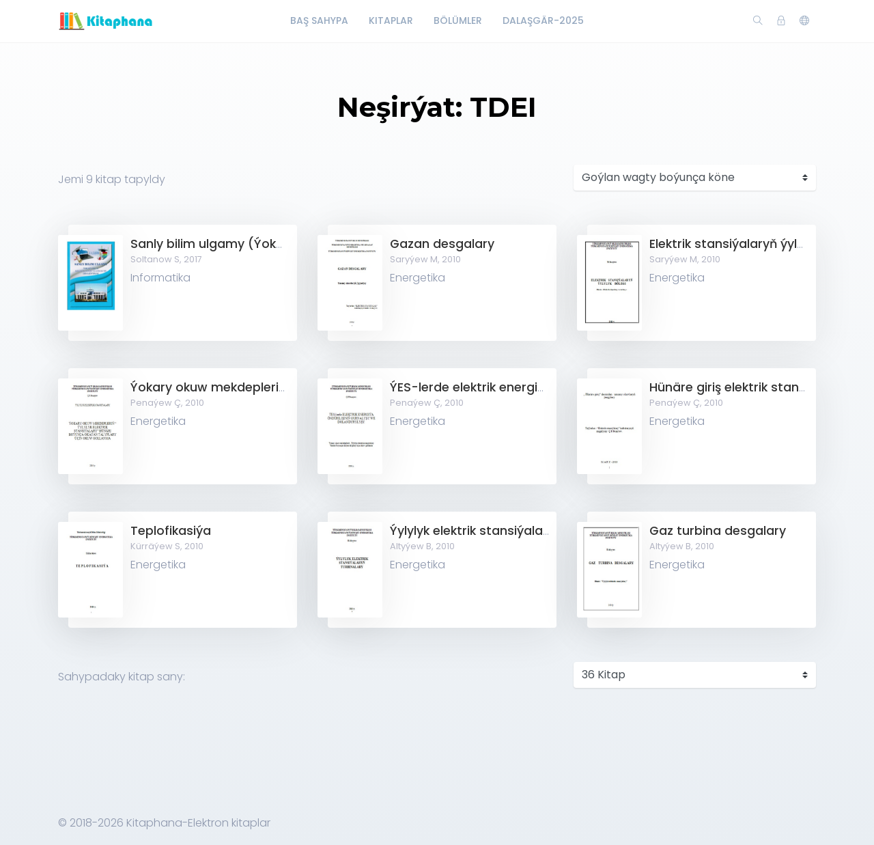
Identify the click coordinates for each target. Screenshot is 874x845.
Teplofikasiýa (170, 531)
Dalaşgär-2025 (543, 20)
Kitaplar (391, 20)
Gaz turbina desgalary (717, 531)
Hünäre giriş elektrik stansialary (744, 387)
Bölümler (458, 20)
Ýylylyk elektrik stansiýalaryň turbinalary (511, 531)
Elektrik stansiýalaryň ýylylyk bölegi (754, 244)
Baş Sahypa (319, 20)
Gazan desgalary (442, 244)
